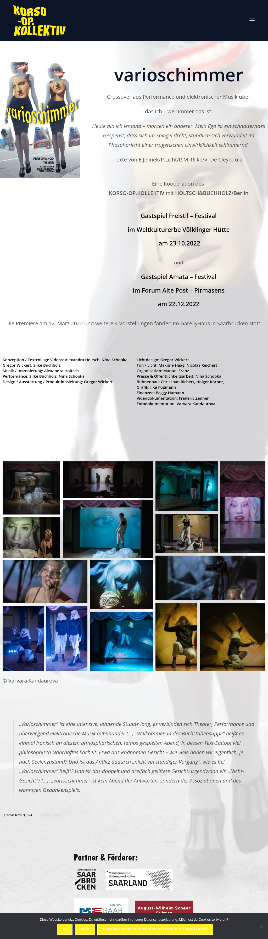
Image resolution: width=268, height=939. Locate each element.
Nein (85, 929)
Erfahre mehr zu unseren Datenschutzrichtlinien (155, 929)
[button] (31, 488)
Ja (65, 929)
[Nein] (261, 926)
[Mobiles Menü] (252, 18)
